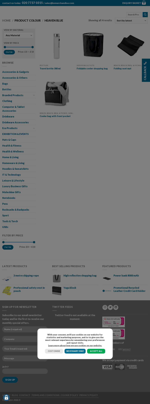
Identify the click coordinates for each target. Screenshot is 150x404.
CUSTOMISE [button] (54, 351)
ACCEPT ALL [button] (96, 351)
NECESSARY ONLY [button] (75, 351)
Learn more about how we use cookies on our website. (75, 345)
